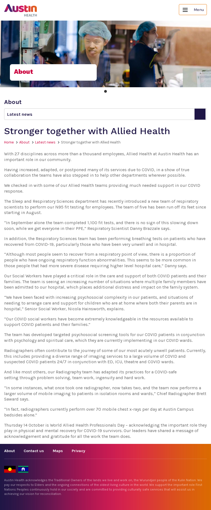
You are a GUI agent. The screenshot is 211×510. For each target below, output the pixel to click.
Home (9, 142)
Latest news (45, 142)
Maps (58, 451)
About (24, 142)
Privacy (78, 451)
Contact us (34, 451)
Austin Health (20, 10)
